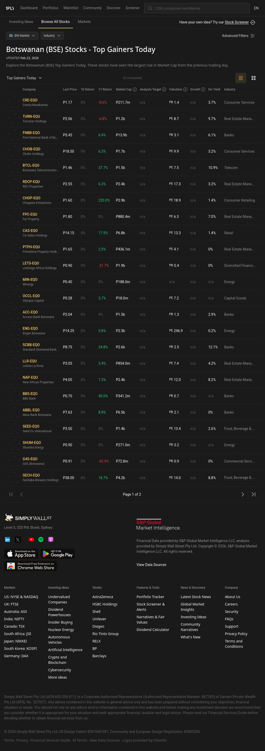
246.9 (176, 330)
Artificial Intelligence (65, 649)
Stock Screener (237, 22)
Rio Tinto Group (105, 633)
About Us (232, 596)
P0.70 (68, 396)
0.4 (174, 265)
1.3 (174, 314)
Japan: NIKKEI (15, 641)
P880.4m (123, 217)
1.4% (212, 200)
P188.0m (123, 282)
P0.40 (68, 282)
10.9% (213, 168)
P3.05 (68, 363)
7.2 (174, 298)
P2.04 (68, 314)
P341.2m (123, 396)
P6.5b (121, 412)
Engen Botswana (34, 333)
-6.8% (103, 119)
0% (83, 102)
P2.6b (121, 347)
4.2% (212, 363)
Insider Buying (60, 622)
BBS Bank (29, 399)
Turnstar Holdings (35, 121)
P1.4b (121, 429)
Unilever (99, 618)
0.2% (212, 331)
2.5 (174, 347)
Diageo (98, 626)
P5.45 (68, 135)
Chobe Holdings (33, 154)
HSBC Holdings (104, 604)
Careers (231, 604)
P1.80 (68, 217)
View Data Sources (151, 565)
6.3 (174, 216)
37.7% (104, 168)
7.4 (174, 363)
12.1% (213, 347)
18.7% (104, 478)
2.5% (103, 249)
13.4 (175, 428)
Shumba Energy (33, 448)
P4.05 (68, 380)
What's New (190, 637)
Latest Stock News (196, 596)
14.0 (175, 478)
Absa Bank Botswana (37, 415)
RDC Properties (33, 187)
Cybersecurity (59, 669)
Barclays (99, 655)
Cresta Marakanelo (35, 105)
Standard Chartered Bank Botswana (41, 350)
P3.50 (68, 429)
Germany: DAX (16, 655)
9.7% (212, 119)
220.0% (104, 200)
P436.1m (123, 249)
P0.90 (68, 265)
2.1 (174, 412)
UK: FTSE (11, 604)
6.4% (103, 135)
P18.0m (122, 298)
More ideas (57, 677)
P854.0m (123, 363)
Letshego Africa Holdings (40, 268)
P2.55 (68, 184)
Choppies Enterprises (37, 203)
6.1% (212, 135)
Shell (96, 611)
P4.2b (121, 478)
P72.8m (122, 461)
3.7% (212, 102)
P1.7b (121, 151)
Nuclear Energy (61, 629)
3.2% (212, 151)
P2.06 (68, 119)
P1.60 (68, 200)
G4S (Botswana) (34, 464)
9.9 (174, 151)
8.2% (212, 380)
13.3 (175, 233)
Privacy (22, 740)
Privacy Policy (236, 633)
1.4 (174, 102)
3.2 (174, 445)
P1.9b (121, 265)
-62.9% (104, 461)
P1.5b (121, 168)
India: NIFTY (14, 618)
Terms (9, 740)
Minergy (28, 284)
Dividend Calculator (153, 629)
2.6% (212, 429)
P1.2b (121, 119)
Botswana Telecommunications (41, 170)
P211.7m (123, 102)
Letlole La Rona (33, 366)
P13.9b (122, 135)
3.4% (103, 363)
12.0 (175, 379)
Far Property (31, 219)
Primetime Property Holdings (41, 252)
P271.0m (123, 445)
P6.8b (121, 233)
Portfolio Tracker (150, 596)
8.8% (103, 412)
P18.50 (69, 151)
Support (231, 626)
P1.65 (68, 249)
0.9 (174, 461)
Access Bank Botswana (39, 317)
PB (172, 102)
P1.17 (68, 102)
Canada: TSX (14, 626)
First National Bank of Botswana (41, 138)
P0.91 (68, 461)
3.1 (174, 135)
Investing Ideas (21, 22)
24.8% (104, 347)
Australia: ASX (15, 611)
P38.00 (69, 478)
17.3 (175, 184)
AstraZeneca (102, 596)
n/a (143, 102)
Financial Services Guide (50, 740)
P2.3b (121, 331)
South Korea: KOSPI (20, 648)
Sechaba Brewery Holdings (41, 480)
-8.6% (103, 102)
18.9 (175, 200)
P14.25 (69, 331)
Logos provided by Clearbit (144, 740)
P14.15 (69, 233)
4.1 (174, 249)
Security (231, 611)
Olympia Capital (33, 301)
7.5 (174, 167)
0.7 (174, 396)
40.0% (104, 396)
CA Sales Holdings (35, 236)
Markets (84, 22)
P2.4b (121, 184)
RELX (96, 641)
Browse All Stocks (55, 22)
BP (94, 648)
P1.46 (68, 168)
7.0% (212, 217)
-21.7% (104, 265)
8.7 (174, 118)
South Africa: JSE (17, 633)
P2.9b (121, 200)
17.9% (104, 233)
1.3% (103, 380)
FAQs (229, 618)
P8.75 (68, 347)
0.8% (103, 331)
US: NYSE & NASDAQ (21, 596)
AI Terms (79, 740)
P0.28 (68, 298)
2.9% (212, 314)
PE (171, 119)
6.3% (103, 151)
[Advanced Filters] (239, 36)
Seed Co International (37, 431)
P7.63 (68, 412)
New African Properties (38, 382)
